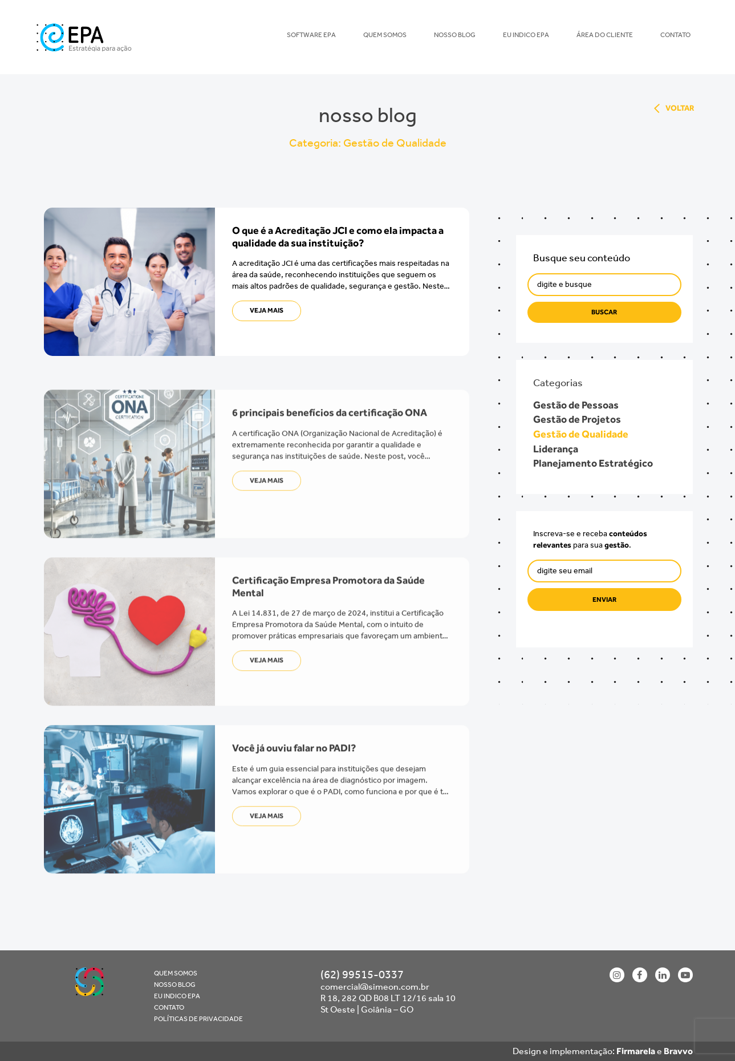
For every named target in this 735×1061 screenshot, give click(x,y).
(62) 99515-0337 (362, 974)
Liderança (558, 449)
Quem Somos (385, 35)
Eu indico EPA (526, 35)
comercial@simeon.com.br (374, 986)
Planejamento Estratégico (596, 463)
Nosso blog (455, 35)
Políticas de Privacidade (198, 1019)
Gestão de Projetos (580, 419)
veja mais (266, 310)
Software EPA (311, 35)
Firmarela (635, 1051)
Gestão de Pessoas (579, 405)
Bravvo (678, 1051)
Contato (675, 35)
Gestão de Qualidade (583, 434)
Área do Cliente (604, 35)
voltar (680, 108)
